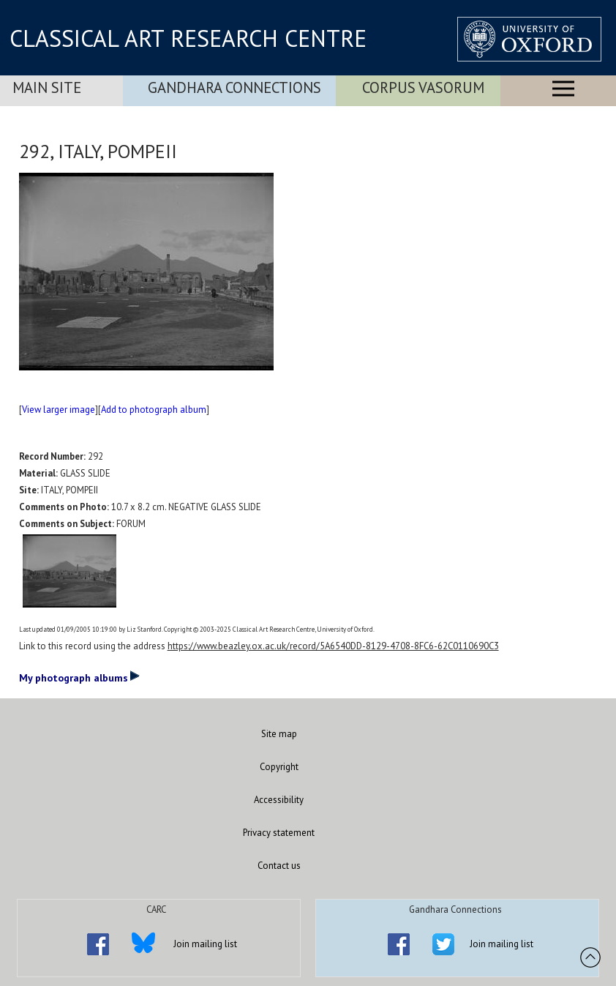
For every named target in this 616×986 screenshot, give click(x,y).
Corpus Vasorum (423, 87)
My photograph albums (79, 677)
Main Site (46, 87)
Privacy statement (279, 832)
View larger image (58, 409)
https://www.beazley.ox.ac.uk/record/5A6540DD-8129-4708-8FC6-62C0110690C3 (333, 646)
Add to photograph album (153, 409)
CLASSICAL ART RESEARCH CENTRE (188, 38)
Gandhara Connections (234, 87)
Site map (279, 734)
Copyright (279, 767)
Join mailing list (205, 944)
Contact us (279, 865)
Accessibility (279, 799)
